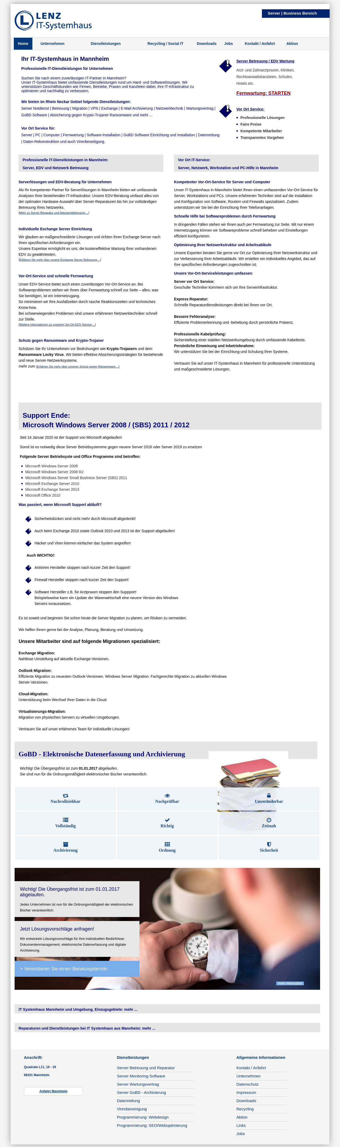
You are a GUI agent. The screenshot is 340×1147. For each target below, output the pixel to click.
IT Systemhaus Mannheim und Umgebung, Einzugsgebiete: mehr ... (78, 1009)
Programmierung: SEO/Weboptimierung (152, 1125)
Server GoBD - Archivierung (141, 1092)
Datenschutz (247, 1084)
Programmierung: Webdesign (143, 1117)
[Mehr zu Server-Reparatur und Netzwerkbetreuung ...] (54, 212)
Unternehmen (52, 43)
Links (241, 1125)
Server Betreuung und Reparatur (146, 1067)
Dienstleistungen (106, 43)
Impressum (246, 1092)
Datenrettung (128, 1100)
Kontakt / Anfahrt (260, 43)
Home (23, 43)
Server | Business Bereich (292, 13)
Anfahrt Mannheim (53, 1091)
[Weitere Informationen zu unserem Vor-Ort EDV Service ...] (57, 324)
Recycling (245, 1109)
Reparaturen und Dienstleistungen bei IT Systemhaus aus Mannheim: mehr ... (87, 1028)
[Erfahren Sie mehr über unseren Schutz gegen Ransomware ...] (78, 366)
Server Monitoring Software (141, 1076)
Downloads (207, 43)
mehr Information (290, 983)
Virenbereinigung (132, 1109)
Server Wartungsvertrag (138, 1084)
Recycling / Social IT (165, 43)
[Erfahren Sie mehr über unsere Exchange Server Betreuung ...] (60, 259)
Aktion (292, 43)
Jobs (228, 43)
